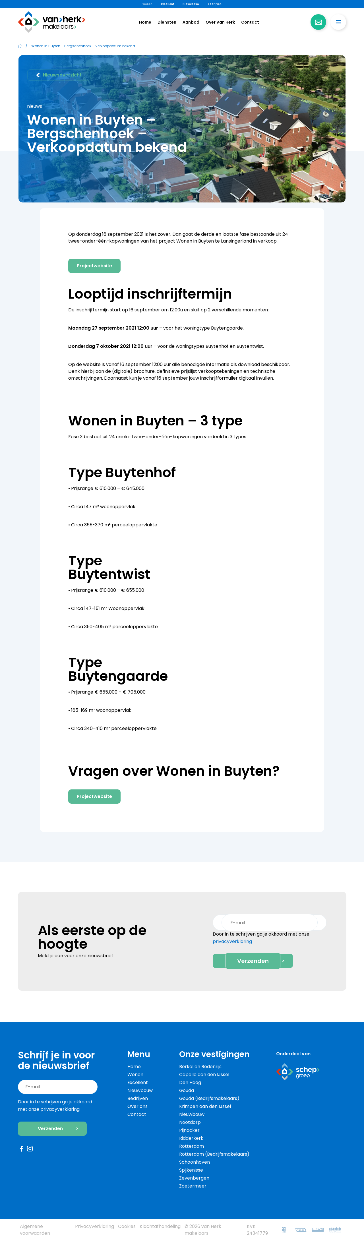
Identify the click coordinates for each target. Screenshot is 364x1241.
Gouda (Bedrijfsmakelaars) (209, 1098)
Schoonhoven (194, 1162)
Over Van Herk (220, 22)
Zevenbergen (194, 1178)
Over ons (137, 1106)
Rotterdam (191, 1146)
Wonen (147, 4)
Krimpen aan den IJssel (205, 1106)
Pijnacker (189, 1130)
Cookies (127, 1226)
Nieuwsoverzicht (59, 75)
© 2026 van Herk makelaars (203, 1229)
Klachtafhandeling (160, 1226)
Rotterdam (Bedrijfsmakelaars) (214, 1154)
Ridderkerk (191, 1138)
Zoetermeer (192, 1186)
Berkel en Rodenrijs (200, 1066)
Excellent (167, 4)
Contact (250, 22)
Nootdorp (190, 1122)
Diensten (167, 22)
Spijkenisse (191, 1170)
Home (145, 22)
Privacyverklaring (94, 1226)
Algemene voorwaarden (35, 1229)
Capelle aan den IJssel (204, 1074)
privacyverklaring (232, 942)
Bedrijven (215, 4)
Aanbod (191, 22)
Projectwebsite (94, 265)
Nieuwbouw (191, 4)
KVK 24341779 (257, 1229)
